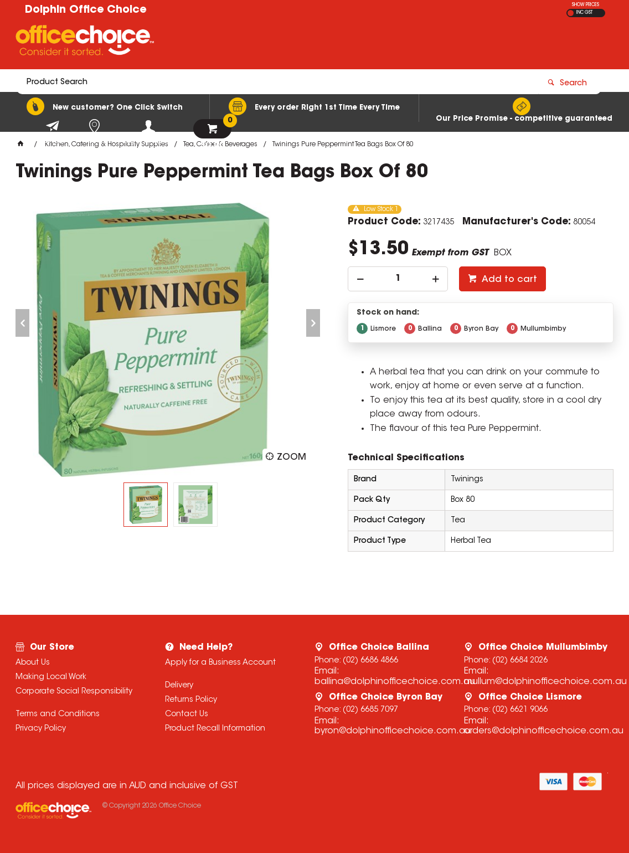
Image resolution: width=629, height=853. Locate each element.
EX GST (571, 13)
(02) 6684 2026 (520, 661)
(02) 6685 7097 (370, 710)
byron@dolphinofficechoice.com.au (392, 731)
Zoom (291, 457)
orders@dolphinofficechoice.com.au (543, 731)
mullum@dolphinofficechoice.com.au (545, 681)
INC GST (584, 13)
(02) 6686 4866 (370, 661)
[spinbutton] (397, 279)
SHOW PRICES (585, 5)
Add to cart (508, 279)
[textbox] (249, 43)
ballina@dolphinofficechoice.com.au (394, 681)
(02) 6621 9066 (520, 710)
